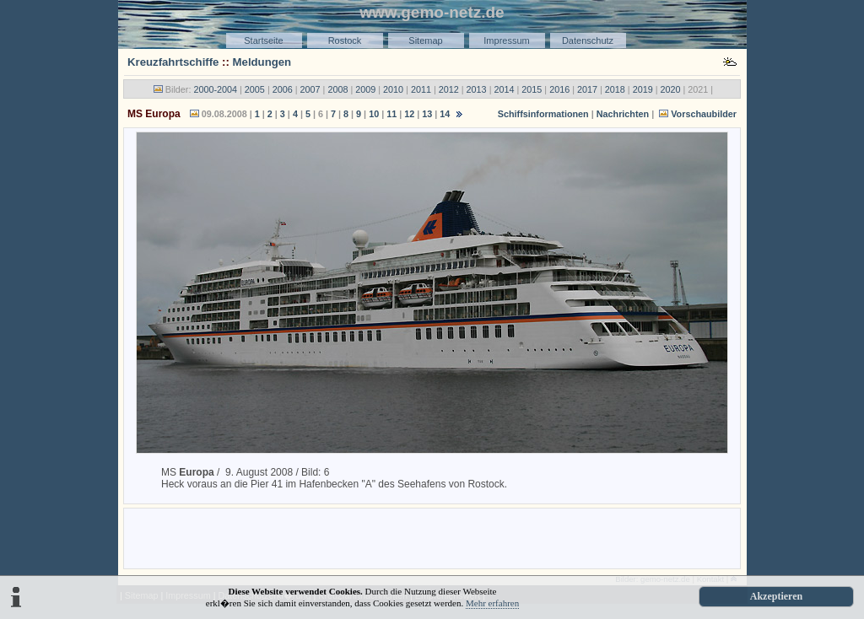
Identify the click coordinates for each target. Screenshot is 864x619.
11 (391, 114)
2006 (283, 89)
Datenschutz (587, 40)
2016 (559, 89)
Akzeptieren (776, 596)
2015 (531, 89)
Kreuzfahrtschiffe (173, 62)
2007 (310, 89)
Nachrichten (623, 114)
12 (409, 114)
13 (427, 114)
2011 (421, 89)
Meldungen (262, 62)
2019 (643, 89)
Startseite (263, 40)
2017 (587, 89)
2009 (365, 89)
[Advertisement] (432, 537)
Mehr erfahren (492, 603)
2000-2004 (215, 89)
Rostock (345, 40)
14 (445, 114)
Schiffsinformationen (543, 114)
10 (374, 114)
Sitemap (425, 40)
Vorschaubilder (704, 114)
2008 (337, 89)
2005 (255, 89)
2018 (615, 89)
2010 (393, 89)
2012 (449, 89)
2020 (671, 89)
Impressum (506, 40)
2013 (477, 89)
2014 (504, 89)
